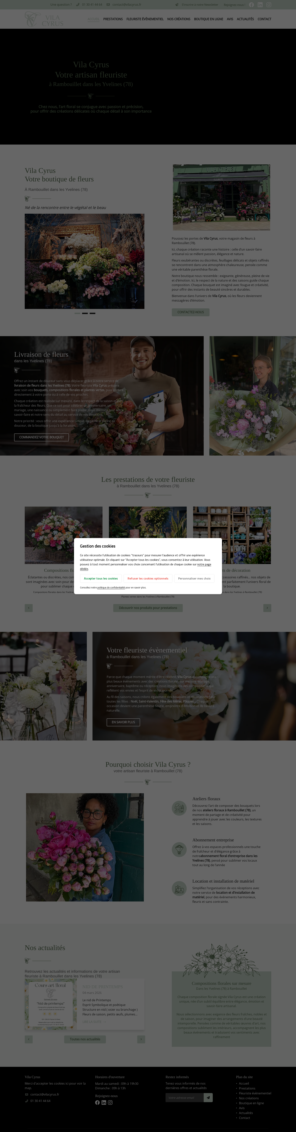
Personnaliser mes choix (194, 578)
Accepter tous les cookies (101, 578)
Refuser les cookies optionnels (148, 578)
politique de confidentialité (111, 588)
